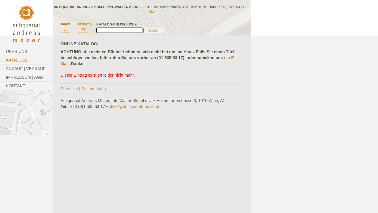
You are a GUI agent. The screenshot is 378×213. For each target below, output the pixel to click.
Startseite (69, 88)
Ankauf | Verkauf (26, 68)
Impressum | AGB (24, 77)
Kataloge (16, 60)
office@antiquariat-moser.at (134, 106)
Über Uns (16, 51)
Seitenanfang (94, 88)
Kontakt (15, 85)
